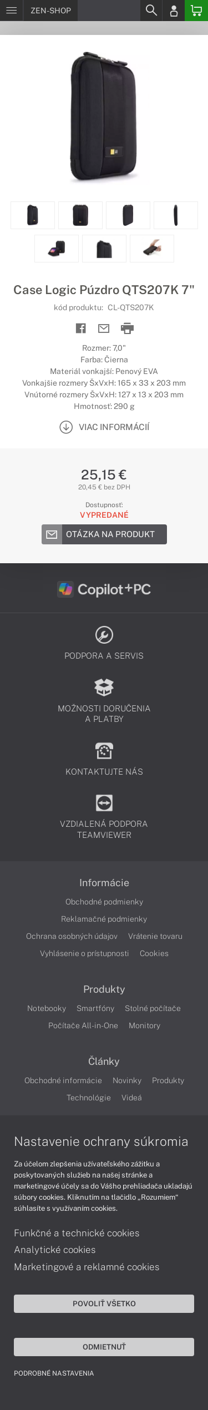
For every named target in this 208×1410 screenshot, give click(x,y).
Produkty (104, 989)
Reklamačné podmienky (104, 918)
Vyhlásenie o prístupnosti (84, 953)
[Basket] (196, 10)
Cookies (154, 953)
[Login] (174, 10)
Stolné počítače (153, 1008)
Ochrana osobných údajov (72, 936)
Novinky (127, 1080)
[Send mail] (104, 329)
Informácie (104, 883)
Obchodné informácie (63, 1080)
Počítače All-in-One (83, 1025)
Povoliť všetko (104, 1303)
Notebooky (46, 1008)
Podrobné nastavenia (54, 1373)
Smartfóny (95, 1008)
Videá (131, 1097)
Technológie (89, 1097)
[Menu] (11, 10)
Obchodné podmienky (104, 901)
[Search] (151, 10)
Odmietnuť (104, 1346)
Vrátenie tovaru (155, 936)
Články (104, 1062)
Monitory (144, 1025)
